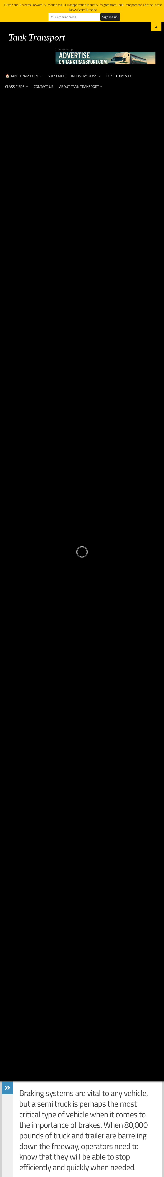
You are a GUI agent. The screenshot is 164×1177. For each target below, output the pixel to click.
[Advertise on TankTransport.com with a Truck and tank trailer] (105, 58)
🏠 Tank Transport (22, 76)
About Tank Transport (79, 86)
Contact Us (43, 86)
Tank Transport (37, 37)
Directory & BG (119, 76)
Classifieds (15, 86)
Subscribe (56, 76)
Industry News (84, 76)
